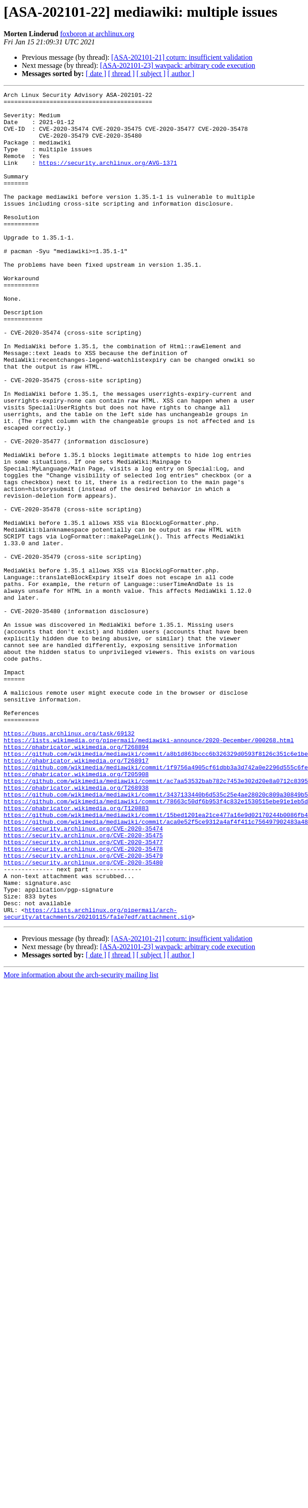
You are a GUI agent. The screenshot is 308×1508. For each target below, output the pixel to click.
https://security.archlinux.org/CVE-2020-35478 (83, 1001)
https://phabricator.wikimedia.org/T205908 (76, 911)
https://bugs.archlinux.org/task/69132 (69, 862)
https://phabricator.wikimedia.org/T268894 (76, 878)
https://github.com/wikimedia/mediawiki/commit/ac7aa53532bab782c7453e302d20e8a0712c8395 (156, 919)
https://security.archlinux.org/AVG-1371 (108, 177)
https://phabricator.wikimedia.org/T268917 (76, 895)
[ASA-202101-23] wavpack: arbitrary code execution (177, 65)
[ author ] (181, 73)
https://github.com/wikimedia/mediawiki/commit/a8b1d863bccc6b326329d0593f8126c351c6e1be (156, 887)
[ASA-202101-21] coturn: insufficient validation (181, 57)
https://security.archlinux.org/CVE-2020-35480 (83, 1017)
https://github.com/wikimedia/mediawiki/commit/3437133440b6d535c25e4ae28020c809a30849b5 (156, 936)
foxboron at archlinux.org (97, 34)
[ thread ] (121, 73)
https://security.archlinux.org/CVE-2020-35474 (83, 976)
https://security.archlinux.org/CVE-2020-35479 (83, 1009)
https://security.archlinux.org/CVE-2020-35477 (83, 993)
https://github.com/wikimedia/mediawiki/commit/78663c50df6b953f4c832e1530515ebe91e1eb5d (156, 944)
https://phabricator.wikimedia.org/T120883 (76, 952)
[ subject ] (151, 73)
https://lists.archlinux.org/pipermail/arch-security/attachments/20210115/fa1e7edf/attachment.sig (97, 1078)
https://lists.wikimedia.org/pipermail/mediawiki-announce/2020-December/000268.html (149, 870)
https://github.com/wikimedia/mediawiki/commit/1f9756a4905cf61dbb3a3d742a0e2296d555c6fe (156, 903)
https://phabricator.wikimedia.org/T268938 (76, 927)
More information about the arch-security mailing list (81, 1140)
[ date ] (96, 73)
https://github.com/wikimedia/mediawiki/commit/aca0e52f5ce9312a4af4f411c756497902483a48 (156, 968)
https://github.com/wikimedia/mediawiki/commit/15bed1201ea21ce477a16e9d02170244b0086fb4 (156, 960)
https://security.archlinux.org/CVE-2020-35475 (83, 984)
